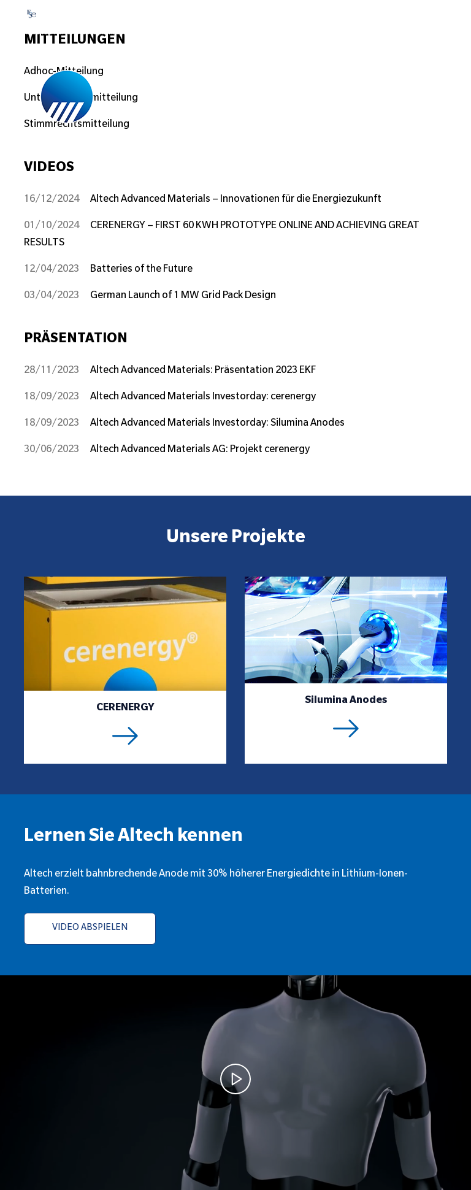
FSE (50, 13)
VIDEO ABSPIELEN (90, 929)
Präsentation (76, 339)
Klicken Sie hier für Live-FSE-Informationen (80, 33)
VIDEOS (49, 168)
